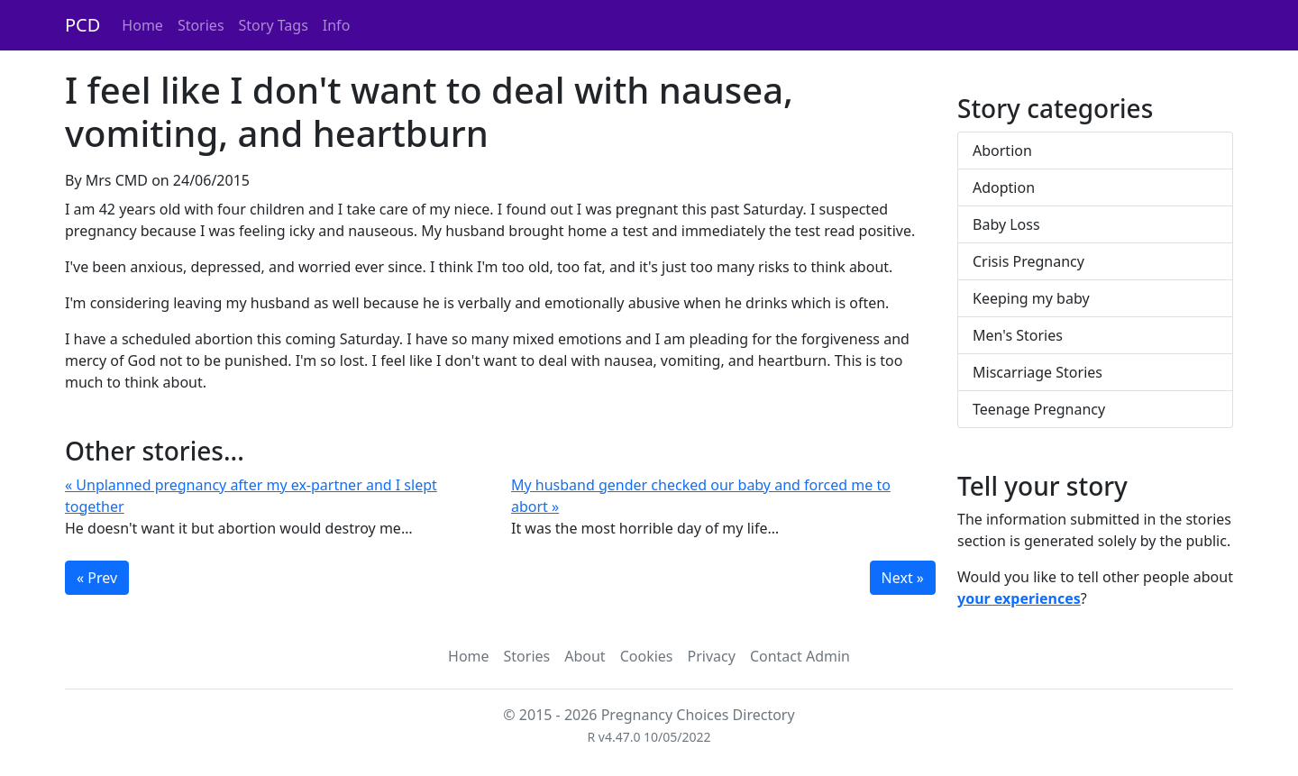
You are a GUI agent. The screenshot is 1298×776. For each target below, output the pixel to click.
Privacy (712, 656)
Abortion (1002, 150)
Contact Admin (800, 656)
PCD (82, 25)
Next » (903, 578)
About (584, 656)
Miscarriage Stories (1037, 372)
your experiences (1019, 598)
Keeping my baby (1031, 298)
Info (337, 25)
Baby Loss (1006, 224)
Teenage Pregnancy (1039, 409)
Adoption (1004, 187)
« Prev (97, 578)
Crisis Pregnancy (1028, 261)
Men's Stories (1018, 335)
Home (142, 25)
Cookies (646, 656)
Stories (201, 25)
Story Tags (273, 25)
